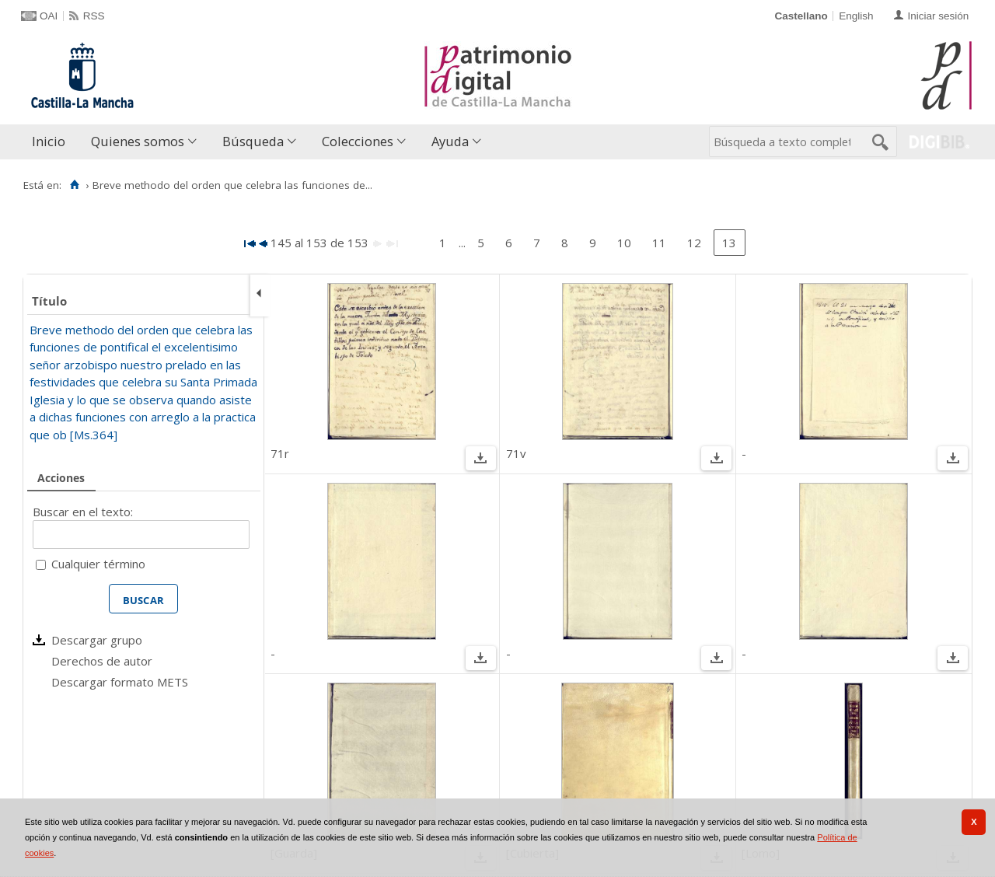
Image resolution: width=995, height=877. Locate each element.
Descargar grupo (96, 640)
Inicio (48, 141)
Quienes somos (137, 141)
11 (659, 242)
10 (624, 242)
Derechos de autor (101, 661)
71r (280, 453)
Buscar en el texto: (83, 511)
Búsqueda (253, 141)
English (856, 16)
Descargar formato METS (119, 682)
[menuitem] (52, 141)
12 (694, 242)
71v (516, 453)
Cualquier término (98, 563)
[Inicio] (74, 185)
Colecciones (357, 141)
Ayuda (450, 141)
